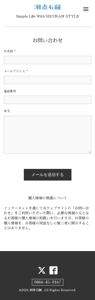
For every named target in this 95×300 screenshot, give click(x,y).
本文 (7, 111)
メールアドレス (16, 71)
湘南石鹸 (36, 290)
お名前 (9, 51)
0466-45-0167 (47, 282)
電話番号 (10, 91)
